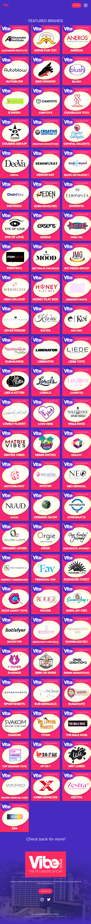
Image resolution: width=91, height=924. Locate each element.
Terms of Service (60, 916)
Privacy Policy (51, 916)
